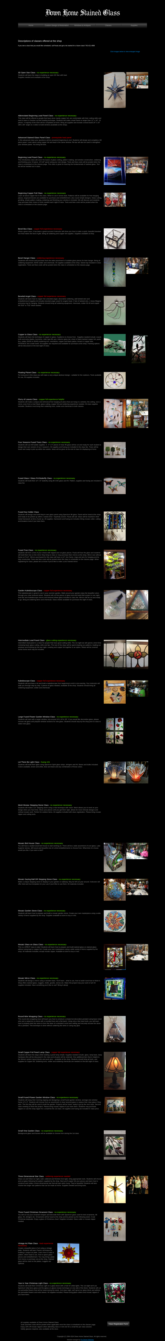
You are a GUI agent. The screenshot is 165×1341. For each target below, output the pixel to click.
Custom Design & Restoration (57, 25)
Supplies (134, 25)
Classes (108, 25)
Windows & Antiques (82, 25)
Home (30, 25)
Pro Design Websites (87, 1339)
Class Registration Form (118, 1324)
